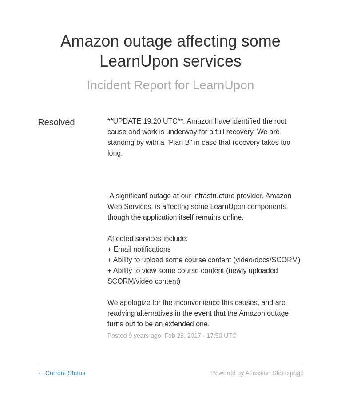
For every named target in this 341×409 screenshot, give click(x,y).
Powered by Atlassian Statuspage (257, 373)
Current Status (61, 373)
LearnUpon (223, 85)
